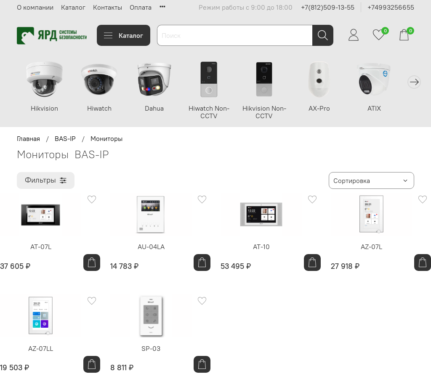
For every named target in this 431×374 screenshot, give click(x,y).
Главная (28, 139)
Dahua (158, 109)
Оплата (141, 7)
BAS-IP (65, 139)
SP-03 (150, 349)
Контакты (107, 7)
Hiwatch (102, 109)
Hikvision (45, 109)
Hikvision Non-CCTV (272, 113)
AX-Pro (329, 109)
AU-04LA (151, 248)
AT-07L (40, 248)
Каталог (73, 7)
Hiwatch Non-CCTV (215, 113)
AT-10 (261, 248)
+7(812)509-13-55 (327, 7)
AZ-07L (371, 248)
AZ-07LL (40, 349)
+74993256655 (390, 7)
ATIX (385, 109)
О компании (35, 7)
